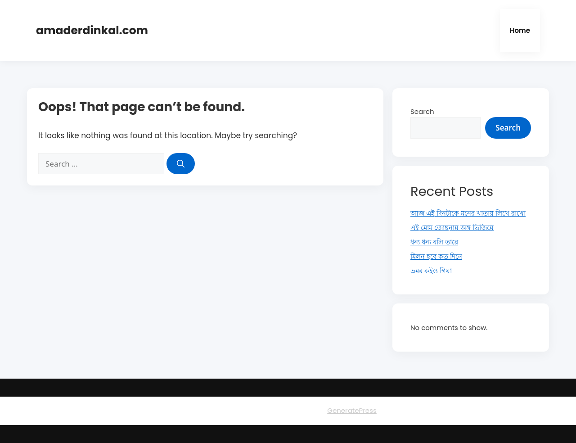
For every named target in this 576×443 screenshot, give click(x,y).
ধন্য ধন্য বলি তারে (434, 242)
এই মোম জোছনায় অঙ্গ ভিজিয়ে (452, 227)
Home (520, 30)
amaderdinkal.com (92, 30)
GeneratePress (352, 410)
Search (422, 111)
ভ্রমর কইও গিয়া (431, 271)
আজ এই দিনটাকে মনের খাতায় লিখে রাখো (468, 213)
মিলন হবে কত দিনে (436, 256)
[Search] (180, 164)
